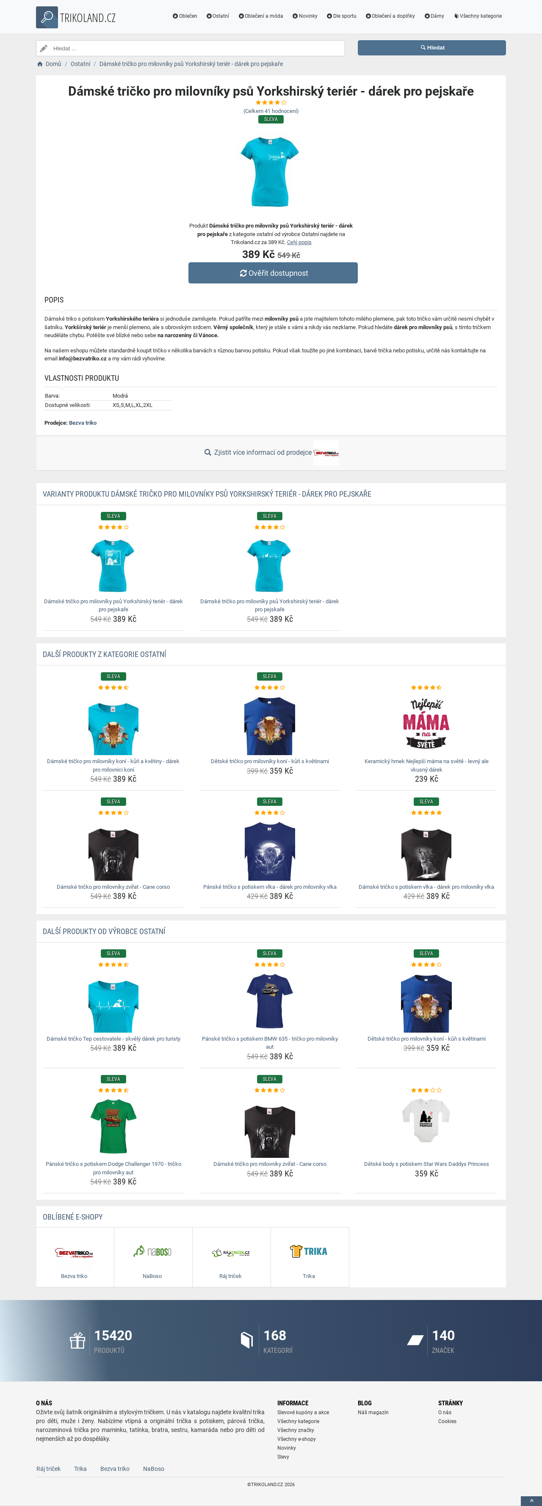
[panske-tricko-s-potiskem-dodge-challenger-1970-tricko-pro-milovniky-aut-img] (113, 1126)
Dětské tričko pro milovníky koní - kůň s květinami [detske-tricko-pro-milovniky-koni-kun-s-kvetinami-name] (270, 761)
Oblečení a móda (260, 16)
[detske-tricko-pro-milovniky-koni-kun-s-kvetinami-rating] (269, 688)
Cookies (447, 1421)
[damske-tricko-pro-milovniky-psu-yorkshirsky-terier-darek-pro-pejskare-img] (113, 563)
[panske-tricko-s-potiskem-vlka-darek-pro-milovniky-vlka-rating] (269, 813)
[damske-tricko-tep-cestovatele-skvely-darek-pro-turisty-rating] (113, 965)
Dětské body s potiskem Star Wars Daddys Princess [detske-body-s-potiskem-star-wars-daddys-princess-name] (426, 1164)
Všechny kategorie (477, 16)
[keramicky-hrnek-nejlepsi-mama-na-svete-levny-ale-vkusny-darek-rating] (426, 688)
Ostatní (218, 16)
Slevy (283, 1457)
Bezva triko (83, 423)
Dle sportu (341, 16)
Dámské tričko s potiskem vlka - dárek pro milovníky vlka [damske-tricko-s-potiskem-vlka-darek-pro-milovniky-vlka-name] (426, 887)
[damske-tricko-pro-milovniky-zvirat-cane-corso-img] (113, 849)
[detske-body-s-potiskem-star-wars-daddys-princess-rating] (426, 1090)
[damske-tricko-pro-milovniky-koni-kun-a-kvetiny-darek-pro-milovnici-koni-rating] (113, 688)
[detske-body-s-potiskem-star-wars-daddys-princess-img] (426, 1126)
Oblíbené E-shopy (72, 1216)
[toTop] (531, 1501)
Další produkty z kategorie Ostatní (104, 654)
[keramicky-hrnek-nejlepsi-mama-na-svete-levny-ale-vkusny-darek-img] (426, 723)
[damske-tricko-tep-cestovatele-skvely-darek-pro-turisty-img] (113, 1001)
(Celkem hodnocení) (271, 111)
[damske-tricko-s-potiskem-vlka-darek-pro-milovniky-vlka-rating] (426, 813)
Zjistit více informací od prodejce (271, 453)
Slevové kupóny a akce (303, 1412)
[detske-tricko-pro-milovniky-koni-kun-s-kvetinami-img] (269, 723)
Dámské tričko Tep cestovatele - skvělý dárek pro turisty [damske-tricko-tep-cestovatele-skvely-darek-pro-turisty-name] (113, 1039)
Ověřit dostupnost (273, 273)
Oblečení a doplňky (390, 16)
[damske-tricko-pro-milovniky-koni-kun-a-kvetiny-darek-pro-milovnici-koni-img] (113, 723)
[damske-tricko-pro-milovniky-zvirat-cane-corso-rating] (113, 813)
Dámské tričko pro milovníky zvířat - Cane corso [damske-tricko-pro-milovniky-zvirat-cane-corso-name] (113, 887)
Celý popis (299, 242)
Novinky (305, 16)
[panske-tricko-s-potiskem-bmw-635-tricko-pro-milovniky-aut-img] (269, 1001)
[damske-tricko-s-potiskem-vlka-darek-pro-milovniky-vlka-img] (426, 849)
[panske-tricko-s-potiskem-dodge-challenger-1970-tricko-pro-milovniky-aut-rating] (113, 1090)
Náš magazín (373, 1412)
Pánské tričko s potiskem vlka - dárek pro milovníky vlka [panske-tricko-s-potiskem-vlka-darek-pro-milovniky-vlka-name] (270, 887)
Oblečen (184, 16)
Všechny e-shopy (296, 1439)
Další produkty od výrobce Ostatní (104, 931)
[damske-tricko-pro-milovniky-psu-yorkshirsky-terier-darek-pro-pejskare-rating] (113, 527)
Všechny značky (295, 1430)
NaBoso (153, 1468)
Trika (80, 1468)
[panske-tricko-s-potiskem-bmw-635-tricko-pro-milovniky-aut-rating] (269, 965)
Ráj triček (48, 1468)
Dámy (433, 16)
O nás (444, 1412)
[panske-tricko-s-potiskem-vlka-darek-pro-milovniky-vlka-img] (269, 849)
